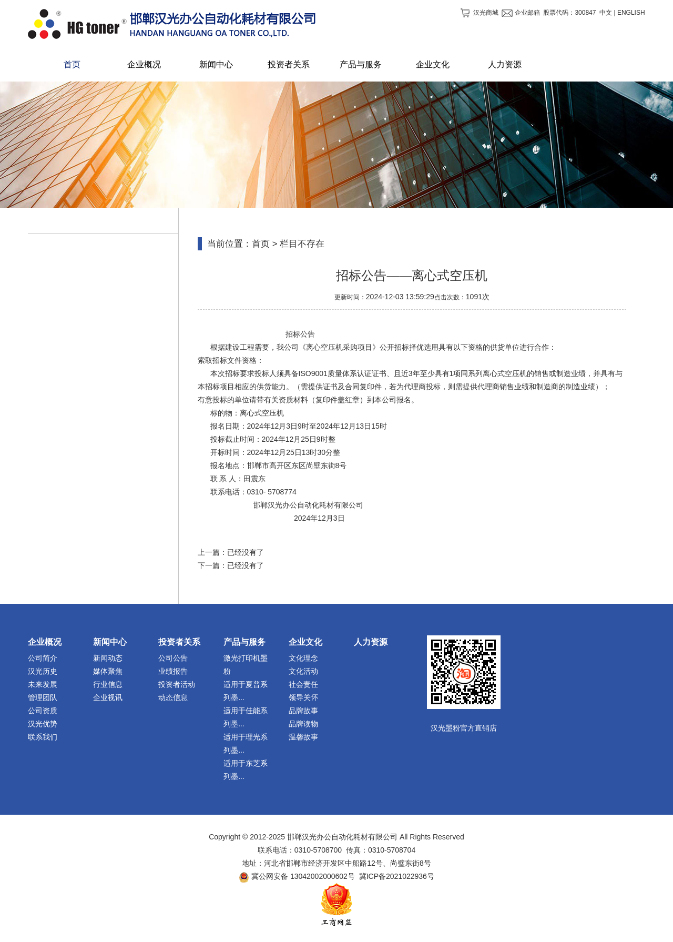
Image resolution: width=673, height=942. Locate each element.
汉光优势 (42, 724)
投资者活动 (176, 684)
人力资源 (371, 641)
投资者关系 (179, 641)
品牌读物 (303, 724)
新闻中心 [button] (216, 64)
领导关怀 (303, 697)
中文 (605, 12)
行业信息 (108, 684)
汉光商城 (485, 12)
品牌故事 (303, 710)
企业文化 (305, 641)
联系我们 (42, 737)
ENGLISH (631, 12)
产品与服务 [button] (361, 64)
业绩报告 (173, 671)
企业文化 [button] (433, 64)
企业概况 (45, 641)
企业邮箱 (527, 12)
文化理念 (303, 658)
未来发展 (42, 684)
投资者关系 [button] (289, 64)
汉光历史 (42, 671)
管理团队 (42, 697)
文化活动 (303, 671)
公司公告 (173, 658)
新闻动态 (108, 658)
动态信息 (173, 697)
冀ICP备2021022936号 (396, 876)
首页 (72, 64)
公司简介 (42, 658)
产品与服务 (244, 641)
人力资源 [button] (505, 64)
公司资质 (42, 710)
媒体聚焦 (108, 671)
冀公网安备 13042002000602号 (303, 876)
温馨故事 (303, 737)
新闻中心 (110, 641)
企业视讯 (108, 697)
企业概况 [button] (144, 64)
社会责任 (303, 684)
